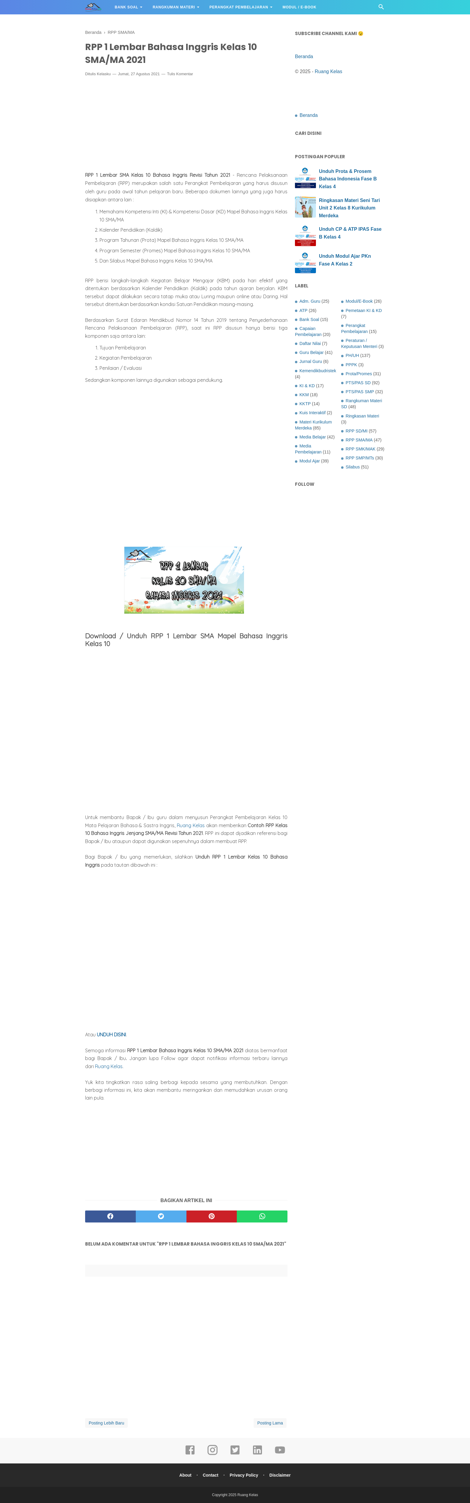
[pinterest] (211, 1216)
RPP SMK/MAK (361, 449)
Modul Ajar (309, 461)
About (185, 1475)
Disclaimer (280, 1475)
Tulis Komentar (180, 74)
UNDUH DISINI (111, 1035)
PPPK (351, 364)
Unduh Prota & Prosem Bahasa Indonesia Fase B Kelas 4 (348, 179)
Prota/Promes (359, 373)
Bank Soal (126, 7)
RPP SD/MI (356, 431)
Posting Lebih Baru (106, 1423)
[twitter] (161, 1216)
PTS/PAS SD (358, 382)
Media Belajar (312, 437)
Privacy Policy (244, 1475)
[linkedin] (257, 1454)
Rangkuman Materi (174, 7)
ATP (303, 310)
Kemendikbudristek (317, 370)
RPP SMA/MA (359, 440)
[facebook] (110, 1216)
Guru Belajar (311, 352)
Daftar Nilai (310, 343)
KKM (304, 394)
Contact (210, 1475)
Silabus (353, 467)
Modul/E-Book (359, 301)
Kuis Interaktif (312, 412)
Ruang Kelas (191, 825)
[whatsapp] (262, 1216)
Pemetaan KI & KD (364, 310)
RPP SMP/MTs (360, 458)
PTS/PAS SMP (360, 391)
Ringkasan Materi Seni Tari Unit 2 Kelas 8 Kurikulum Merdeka (349, 208)
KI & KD (307, 385)
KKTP (305, 403)
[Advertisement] (186, 125)
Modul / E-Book (300, 7)
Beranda (304, 56)
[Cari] (381, 8)
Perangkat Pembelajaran (239, 7)
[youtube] (280, 1454)
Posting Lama (270, 1423)
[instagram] (213, 1454)
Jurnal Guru (310, 361)
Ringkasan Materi (362, 416)
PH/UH (352, 355)
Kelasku (104, 74)
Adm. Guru (309, 301)
